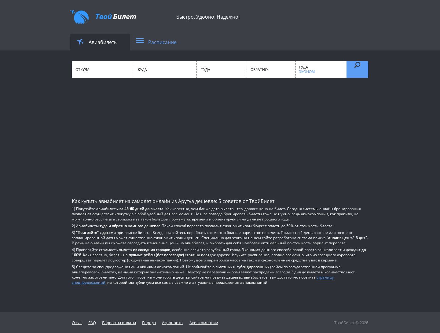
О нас (77, 322)
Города (149, 322)
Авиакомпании (203, 322)
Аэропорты (172, 322)
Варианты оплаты (119, 322)
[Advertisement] (220, 137)
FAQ (92, 322)
